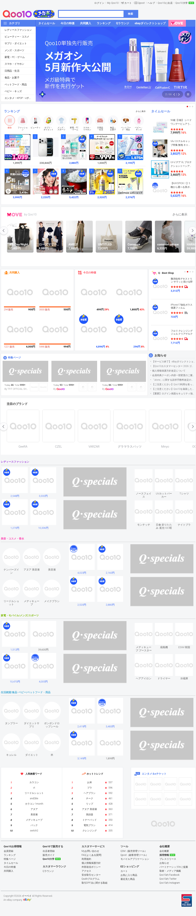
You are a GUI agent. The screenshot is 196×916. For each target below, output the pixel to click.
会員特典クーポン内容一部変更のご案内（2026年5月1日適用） (173, 375)
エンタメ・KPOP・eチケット (20, 98)
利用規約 (86, 859)
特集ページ (14, 357)
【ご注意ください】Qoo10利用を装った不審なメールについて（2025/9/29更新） (173, 384)
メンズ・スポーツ (14, 50)
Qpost (141, 3)
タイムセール (160, 111)
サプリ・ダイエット (16, 43)
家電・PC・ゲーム (15, 57)
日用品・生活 (12, 70)
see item (147, 472)
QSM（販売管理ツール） (134, 851)
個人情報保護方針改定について (168, 370)
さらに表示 (141, 111)
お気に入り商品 (129, 875)
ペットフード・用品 (16, 84)
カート (128, 3)
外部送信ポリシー (91, 867)
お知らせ (160, 355)
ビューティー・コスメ (17, 36)
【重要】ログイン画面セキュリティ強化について (173, 393)
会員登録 (8, 851)
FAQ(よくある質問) (92, 855)
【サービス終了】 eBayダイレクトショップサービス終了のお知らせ (173, 361)
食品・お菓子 (12, 77)
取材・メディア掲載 (170, 871)
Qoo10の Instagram (169, 882)
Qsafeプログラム (91, 878)
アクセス (86, 871)
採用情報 (164, 855)
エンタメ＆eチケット (154, 773)
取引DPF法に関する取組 (94, 882)
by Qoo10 (30, 214)
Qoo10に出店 (165, 3)
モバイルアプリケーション (135, 859)
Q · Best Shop (166, 272)
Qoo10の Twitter (168, 878)
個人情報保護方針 (91, 863)
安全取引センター (91, 875)
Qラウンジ (48, 871)
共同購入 (14, 272)
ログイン (99, 3)
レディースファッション (18, 29)
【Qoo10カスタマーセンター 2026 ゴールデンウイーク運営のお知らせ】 (173, 366)
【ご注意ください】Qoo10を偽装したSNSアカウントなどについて (173, 389)
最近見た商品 (128, 879)
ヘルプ (151, 3)
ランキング (12, 111)
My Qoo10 (113, 3)
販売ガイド (49, 855)
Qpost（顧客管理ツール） (134, 855)
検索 (130, 13)
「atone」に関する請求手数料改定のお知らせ (173, 379)
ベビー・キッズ (13, 91)
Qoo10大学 (181, 3)
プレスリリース (167, 859)
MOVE (14, 215)
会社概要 (164, 851)
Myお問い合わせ (90, 851)
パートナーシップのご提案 (173, 867)
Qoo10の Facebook (169, 875)
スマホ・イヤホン (14, 63)
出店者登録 (49, 851)
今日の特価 (89, 272)
